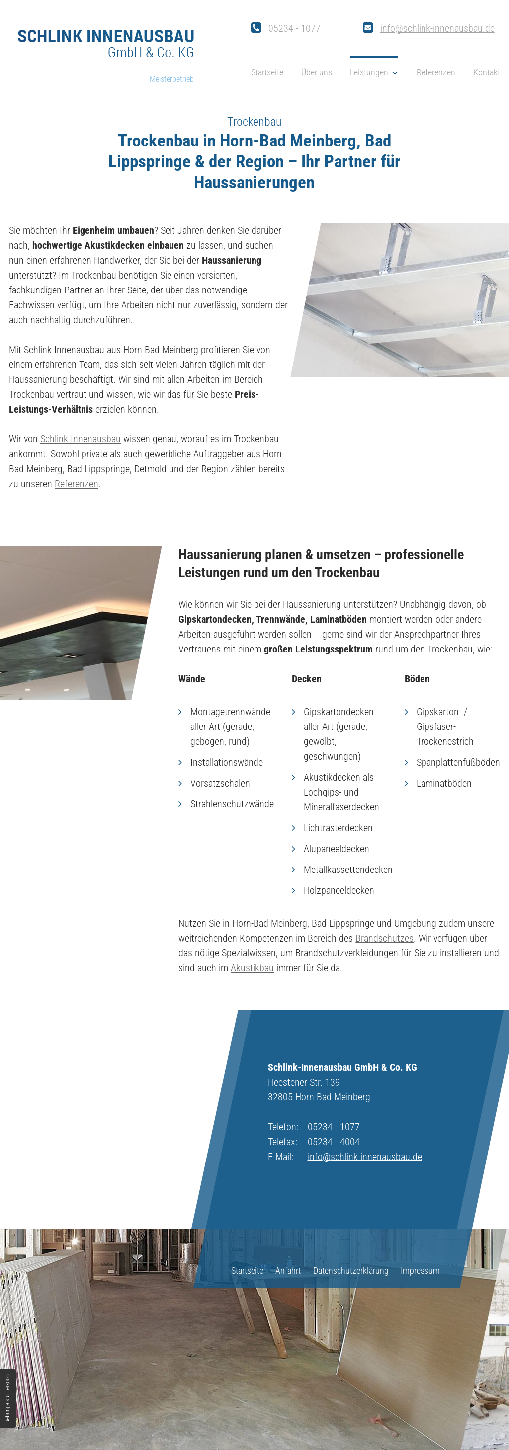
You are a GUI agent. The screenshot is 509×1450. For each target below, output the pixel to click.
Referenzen (436, 72)
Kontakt (486, 72)
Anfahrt (288, 1270)
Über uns (316, 72)
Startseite (267, 72)
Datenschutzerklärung (351, 1270)
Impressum (420, 1270)
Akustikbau (252, 968)
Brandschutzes (384, 938)
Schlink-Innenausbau (80, 439)
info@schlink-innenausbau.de (437, 28)
